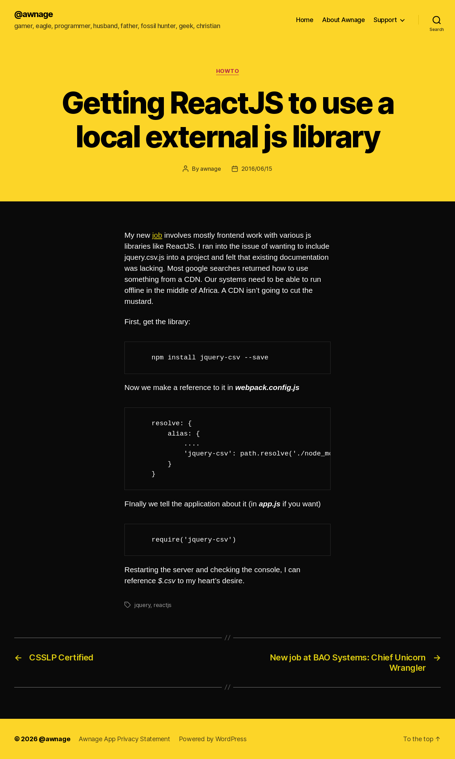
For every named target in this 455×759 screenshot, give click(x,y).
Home (304, 19)
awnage (210, 168)
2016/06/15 (256, 168)
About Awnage (343, 19)
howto (227, 71)
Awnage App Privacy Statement (124, 739)
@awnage (33, 14)
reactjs (162, 604)
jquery (142, 604)
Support (385, 19)
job (157, 235)
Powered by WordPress (213, 739)
